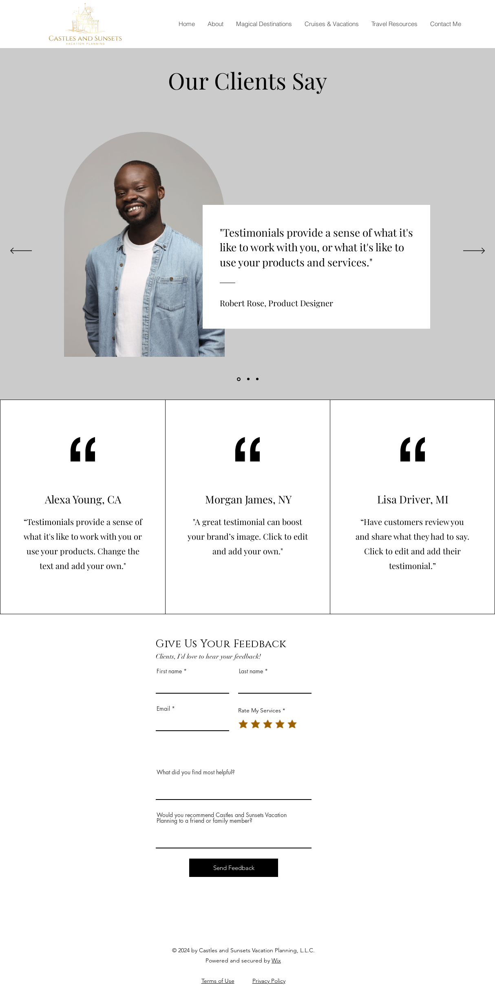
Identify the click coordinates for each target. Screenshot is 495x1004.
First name (169, 671)
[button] (264, 24)
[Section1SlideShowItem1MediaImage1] (239, 379)
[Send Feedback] (233, 868)
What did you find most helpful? (196, 772)
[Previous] (21, 251)
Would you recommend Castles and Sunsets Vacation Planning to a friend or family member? (222, 818)
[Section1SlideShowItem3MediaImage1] (257, 379)
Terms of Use (217, 980)
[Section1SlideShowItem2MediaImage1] (248, 379)
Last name (251, 671)
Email (163, 709)
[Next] (474, 251)
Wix (276, 960)
